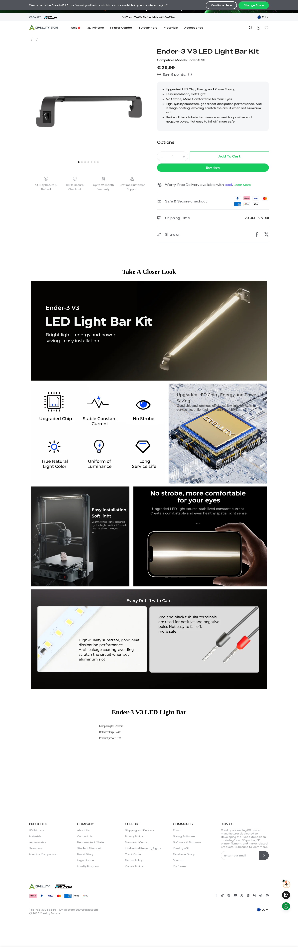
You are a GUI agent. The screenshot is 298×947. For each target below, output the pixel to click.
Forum (177, 830)
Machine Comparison (43, 854)
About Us (83, 830)
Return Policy (133, 860)
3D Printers (95, 27)
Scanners (35, 848)
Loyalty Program (88, 866)
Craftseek (179, 866)
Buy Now (213, 167)
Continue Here (221, 5)
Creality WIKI (181, 848)
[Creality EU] (43, 27)
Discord (178, 860)
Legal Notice (85, 860)
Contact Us (84, 836)
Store (35, 39)
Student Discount (89, 848)
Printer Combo (121, 27)
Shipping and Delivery (139, 830)
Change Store (254, 5)
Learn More (242, 185)
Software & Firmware (187, 842)
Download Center (137, 842)
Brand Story (85, 854)
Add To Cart (229, 156)
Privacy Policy (134, 836)
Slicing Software (184, 836)
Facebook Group (184, 854)
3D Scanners (147, 27)
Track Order (133, 854)
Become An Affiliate (90, 842)
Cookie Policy (134, 866)
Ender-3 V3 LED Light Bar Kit (88, 39)
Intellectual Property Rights (143, 848)
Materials (171, 27)
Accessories (193, 27)
